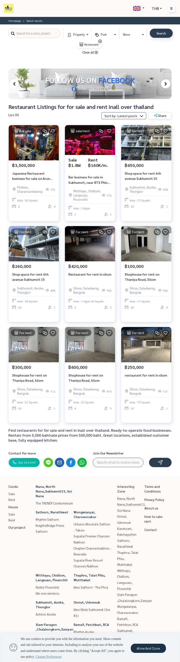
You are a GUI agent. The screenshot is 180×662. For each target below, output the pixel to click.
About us (151, 508)
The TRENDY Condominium (54, 503)
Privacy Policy (154, 499)
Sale (11, 494)
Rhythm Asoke (84, 632)
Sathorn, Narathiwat (52, 512)
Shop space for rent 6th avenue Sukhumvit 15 (143, 176)
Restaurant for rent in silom (89, 274)
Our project (17, 527)
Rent (11, 499)
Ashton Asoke (46, 614)
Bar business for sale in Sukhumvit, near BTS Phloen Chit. (90, 180)
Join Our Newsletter (108, 453)
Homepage (14, 21)
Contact (150, 529)
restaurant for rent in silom (146, 375)
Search (161, 33)
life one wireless (47, 593)
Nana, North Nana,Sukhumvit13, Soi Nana (54, 491)
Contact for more (22, 453)
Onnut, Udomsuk (87, 602)
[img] (100, 41)
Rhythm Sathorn (47, 519)
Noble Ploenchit (47, 587)
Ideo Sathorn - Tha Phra (91, 587)
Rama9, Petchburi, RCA (91, 624)
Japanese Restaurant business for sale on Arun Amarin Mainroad (31, 176)
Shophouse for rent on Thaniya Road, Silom (142, 277)
